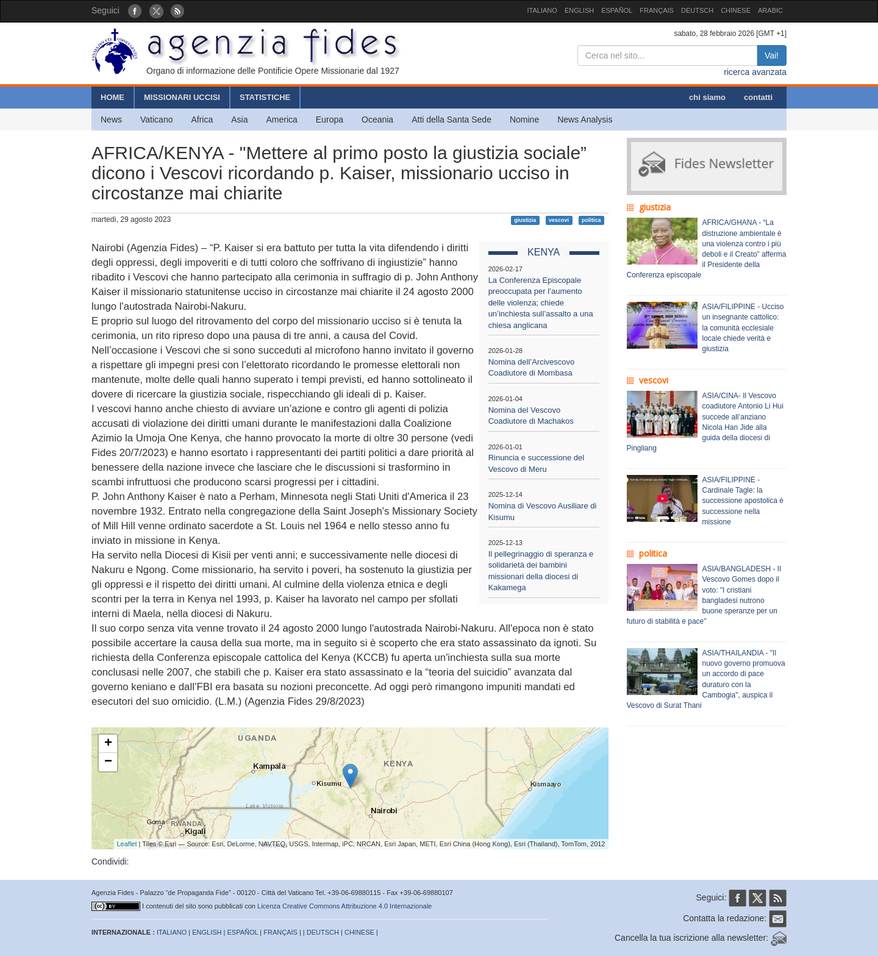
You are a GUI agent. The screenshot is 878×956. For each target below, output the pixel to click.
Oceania (377, 119)
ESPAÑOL (616, 10)
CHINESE (736, 10)
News (111, 119)
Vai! (772, 55)
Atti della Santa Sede (451, 119)
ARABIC (770, 10)
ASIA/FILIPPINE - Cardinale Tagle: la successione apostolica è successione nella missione (742, 501)
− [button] (108, 762)
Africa (202, 119)
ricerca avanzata (755, 72)
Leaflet (127, 843)
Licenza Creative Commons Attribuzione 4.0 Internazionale (344, 906)
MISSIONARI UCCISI (182, 97)
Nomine (524, 119)
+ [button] (108, 744)
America (282, 119)
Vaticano (156, 119)
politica (591, 220)
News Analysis (584, 119)
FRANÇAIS (657, 10)
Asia (239, 119)
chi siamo (707, 97)
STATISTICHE (265, 97)
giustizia (525, 220)
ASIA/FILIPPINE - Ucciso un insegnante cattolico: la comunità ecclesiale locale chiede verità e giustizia (743, 327)
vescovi (559, 220)
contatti (758, 97)
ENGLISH (579, 10)
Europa (329, 119)
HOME (112, 97)
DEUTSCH (697, 10)
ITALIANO (542, 10)
